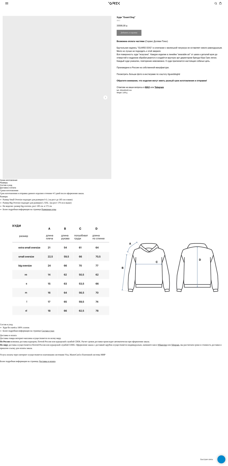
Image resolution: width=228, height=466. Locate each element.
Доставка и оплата (47, 361)
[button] (215, 3)
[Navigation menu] (6, 3)
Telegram (159, 87)
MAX (147, 87)
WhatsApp (162, 345)
